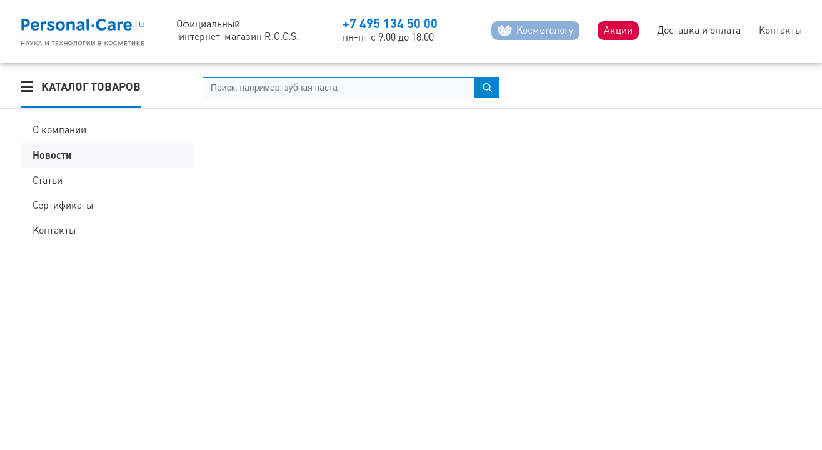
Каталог (91, 86)
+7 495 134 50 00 (390, 23)
